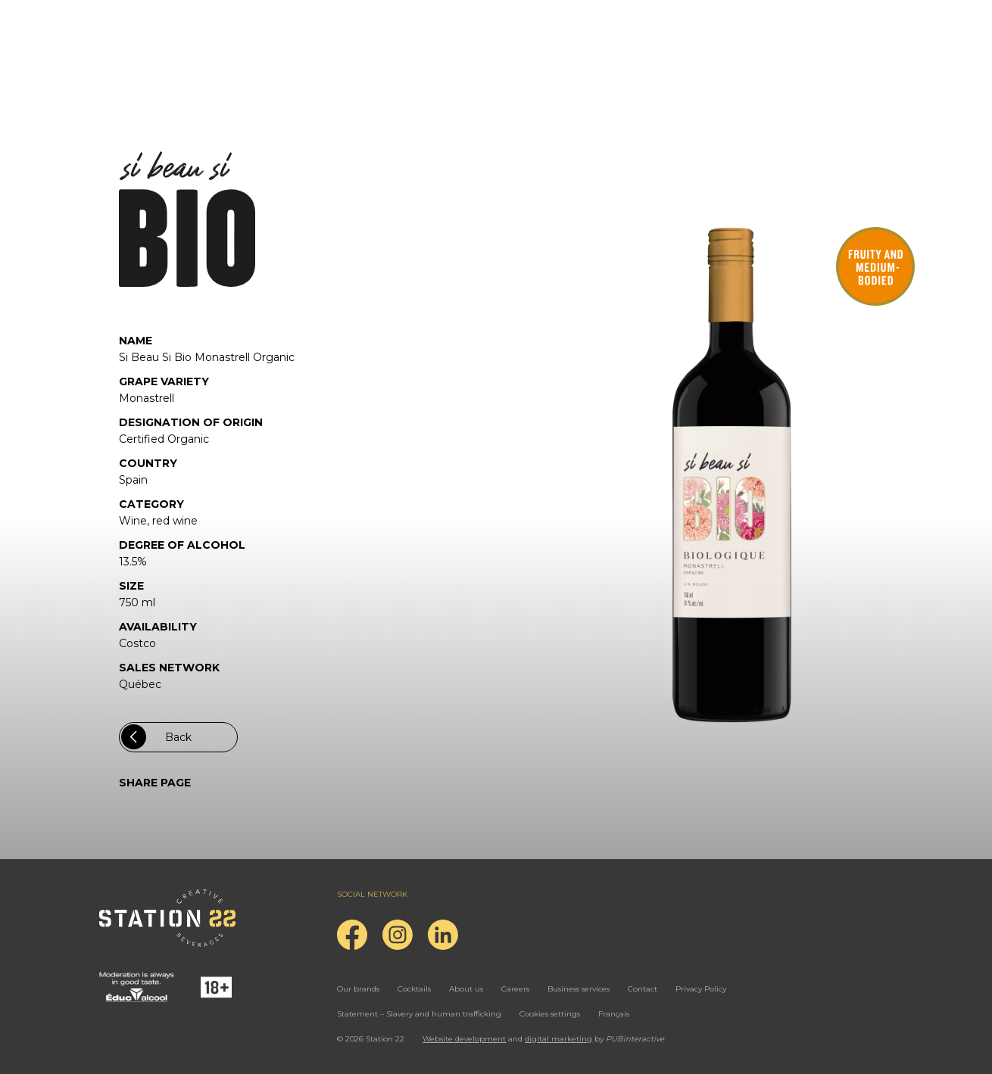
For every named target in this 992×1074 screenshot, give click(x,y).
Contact (642, 989)
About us (466, 989)
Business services (578, 989)
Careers (515, 989)
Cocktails (414, 989)
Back (156, 736)
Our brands (358, 989)
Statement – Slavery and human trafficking (419, 1014)
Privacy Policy (700, 989)
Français (613, 1014)
